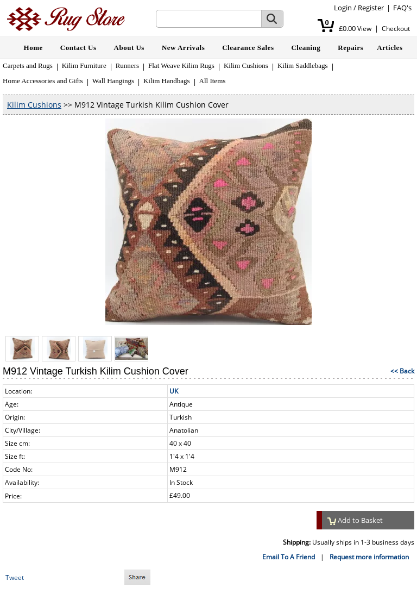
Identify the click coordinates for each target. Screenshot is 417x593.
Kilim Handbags (166, 81)
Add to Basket (355, 520)
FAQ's (402, 8)
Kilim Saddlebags (302, 65)
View (364, 28)
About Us (129, 47)
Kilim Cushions (246, 65)
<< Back (402, 371)
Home (33, 47)
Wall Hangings (113, 81)
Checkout (396, 28)
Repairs (350, 47)
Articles (389, 47)
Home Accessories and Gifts (43, 81)
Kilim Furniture (84, 65)
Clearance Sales (248, 47)
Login (343, 8)
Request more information (369, 556)
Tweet (14, 577)
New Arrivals (183, 47)
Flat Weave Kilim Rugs (181, 65)
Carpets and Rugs (28, 65)
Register (371, 8)
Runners (127, 65)
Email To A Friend (288, 556)
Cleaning (305, 47)
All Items (212, 81)
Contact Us (78, 47)
